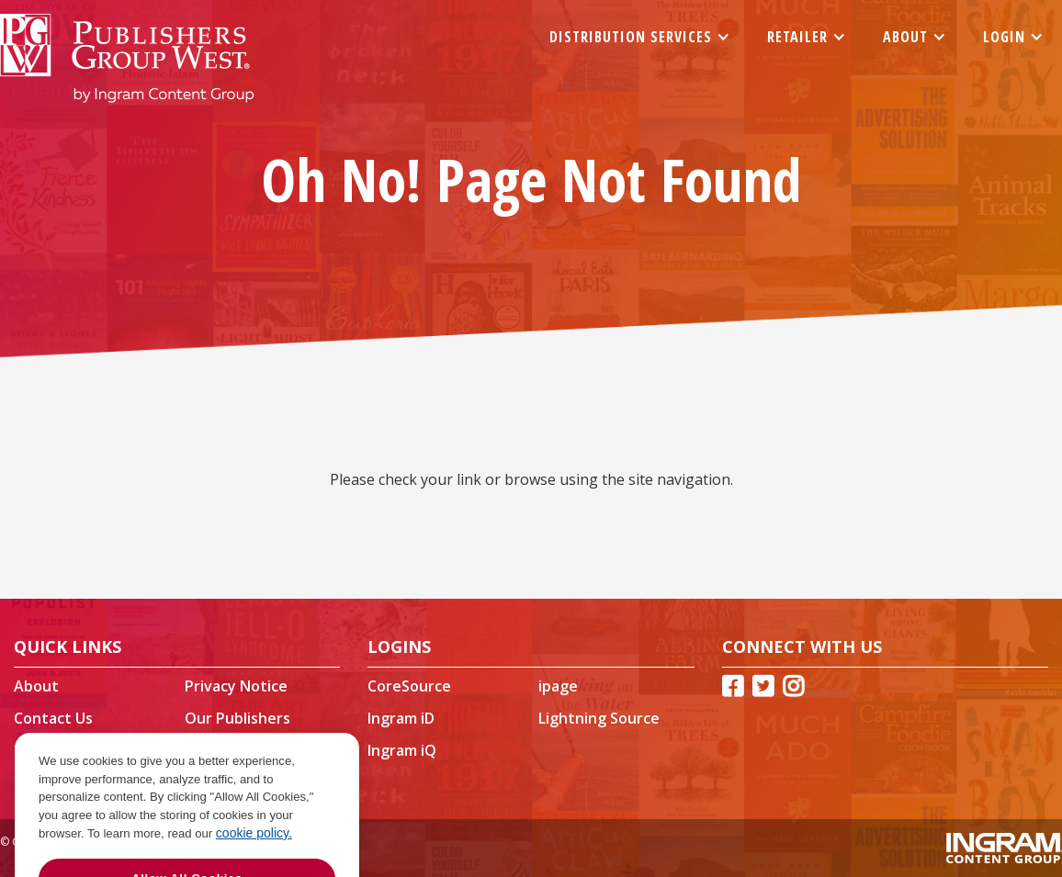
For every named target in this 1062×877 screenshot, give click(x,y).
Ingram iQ (401, 750)
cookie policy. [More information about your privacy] (254, 846)
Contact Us (53, 718)
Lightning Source (599, 718)
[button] (640, 37)
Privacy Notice (236, 686)
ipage (558, 686)
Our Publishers (237, 718)
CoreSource (409, 686)
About (36, 686)
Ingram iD (401, 718)
